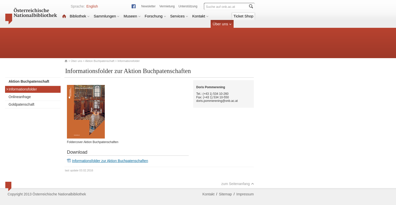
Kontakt (200, 16)
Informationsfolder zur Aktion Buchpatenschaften (110, 161)
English (92, 6)
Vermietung (167, 6)
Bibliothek (80, 16)
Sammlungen (106, 16)
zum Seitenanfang (237, 184)
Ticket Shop (243, 16)
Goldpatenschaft (21, 104)
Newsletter (148, 6)
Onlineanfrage (20, 97)
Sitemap (225, 194)
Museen (131, 16)
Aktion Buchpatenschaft (99, 60)
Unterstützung (188, 6)
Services (179, 16)
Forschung (155, 16)
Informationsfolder (21, 89)
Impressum (245, 194)
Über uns (222, 24)
